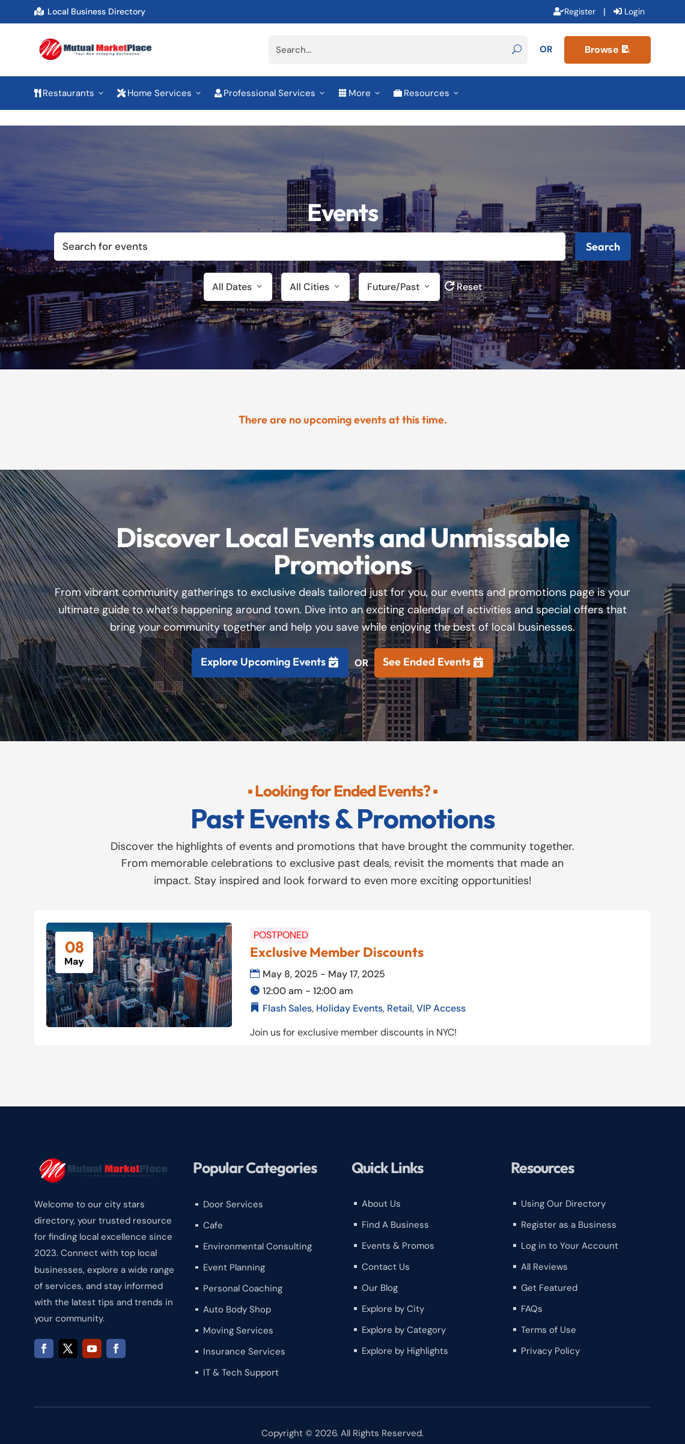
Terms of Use (548, 1314)
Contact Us (386, 1251)
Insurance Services (244, 1336)
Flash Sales (287, 992)
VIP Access (441, 992)
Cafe (213, 1210)
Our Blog (380, 1272)
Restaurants (69, 93)
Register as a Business (568, 1209)
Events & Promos (398, 1230)
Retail (399, 992)
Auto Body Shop (237, 1294)
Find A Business (395, 1209)
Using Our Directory (563, 1188)
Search (603, 231)
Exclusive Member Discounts (337, 936)
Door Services (233, 1189)
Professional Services (270, 93)
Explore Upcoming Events (263, 645)
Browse (607, 49)
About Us (381, 1188)
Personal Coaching (242, 1273)
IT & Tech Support (241, 1357)
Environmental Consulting (257, 1231)
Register (579, 11)
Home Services (159, 93)
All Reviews (544, 1251)
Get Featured (549, 1272)
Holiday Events (349, 992)
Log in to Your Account (569, 1230)
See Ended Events (426, 645)
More (360, 93)
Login (634, 11)
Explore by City (393, 1293)
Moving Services (238, 1315)
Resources (427, 93)
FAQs (532, 1293)
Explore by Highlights (405, 1335)
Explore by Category (404, 1314)
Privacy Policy (550, 1335)
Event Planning (234, 1252)
